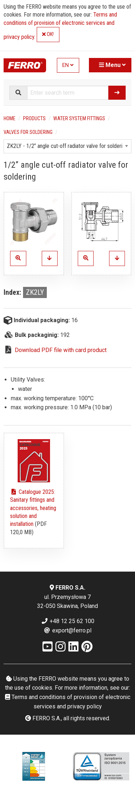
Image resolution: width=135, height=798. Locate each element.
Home (9, 118)
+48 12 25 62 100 (67, 621)
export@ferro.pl (67, 630)
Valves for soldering (28, 132)
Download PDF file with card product (61, 350)
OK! (48, 34)
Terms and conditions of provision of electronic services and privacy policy (60, 25)
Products (34, 118)
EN (67, 65)
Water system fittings (79, 118)
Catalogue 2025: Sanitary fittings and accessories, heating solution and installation (33, 508)
